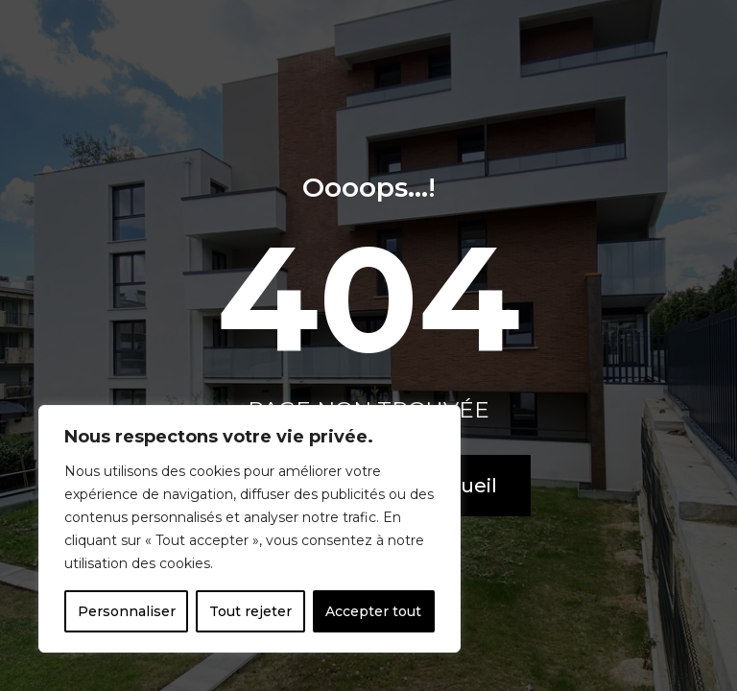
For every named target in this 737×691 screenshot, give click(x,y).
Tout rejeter (250, 611)
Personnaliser (127, 611)
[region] (249, 529)
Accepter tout (373, 611)
